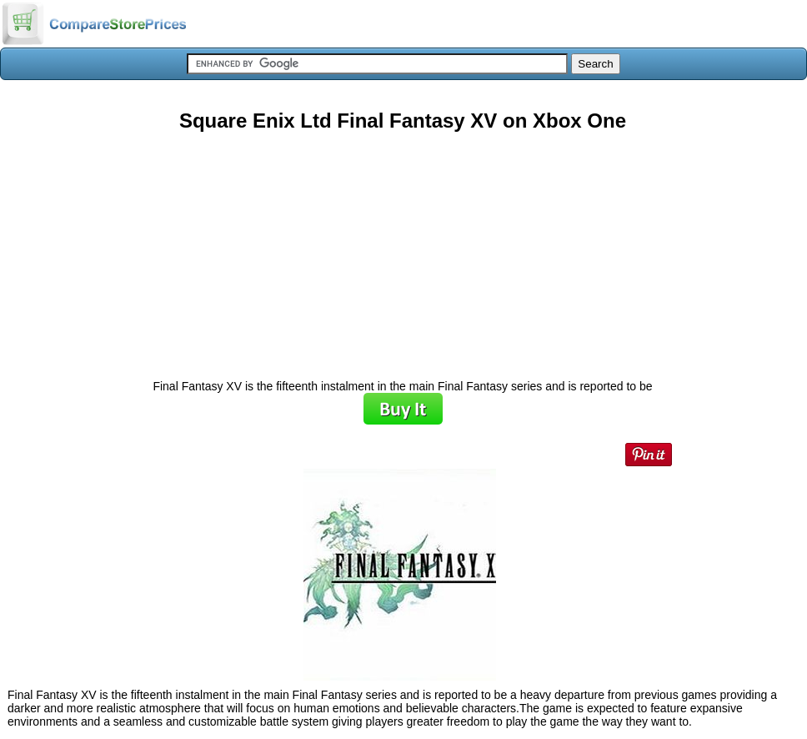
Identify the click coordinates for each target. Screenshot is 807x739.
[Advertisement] (403, 249)
